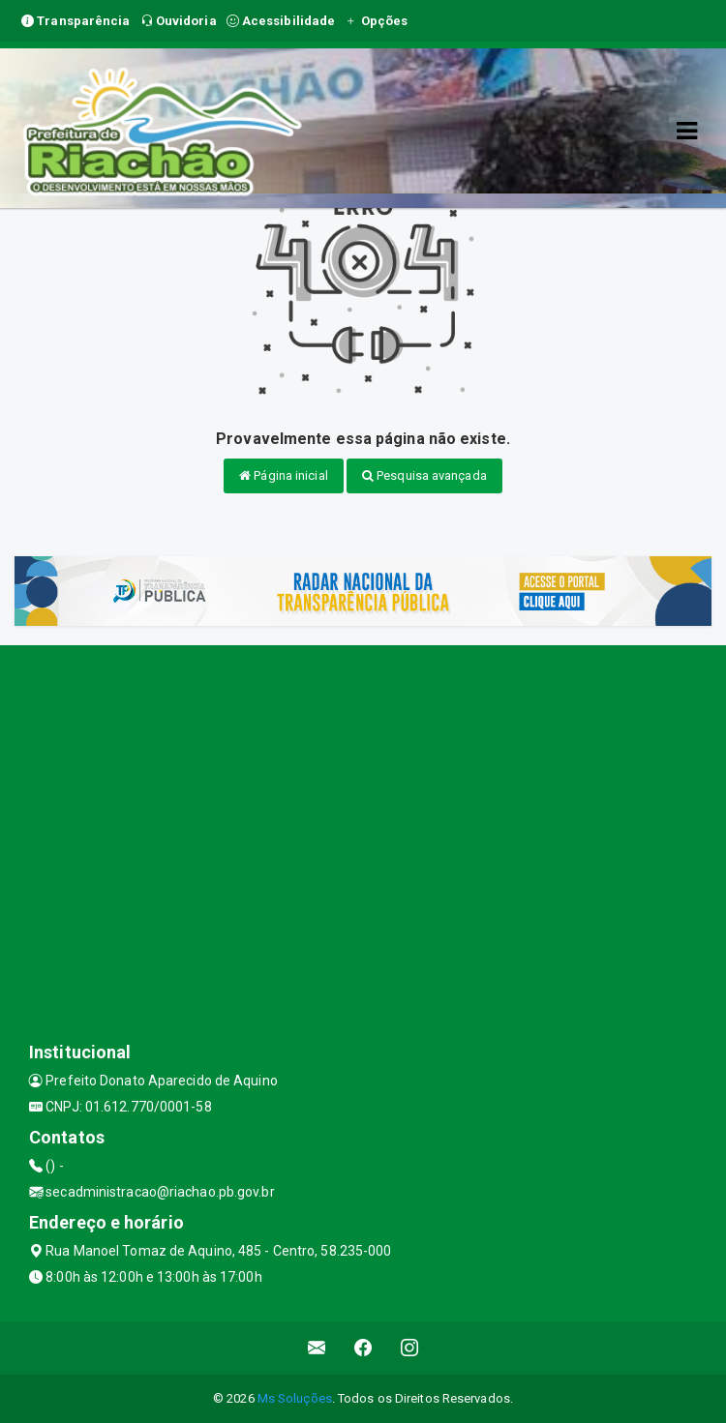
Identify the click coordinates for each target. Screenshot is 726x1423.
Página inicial (283, 475)
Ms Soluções (294, 1398)
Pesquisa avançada (424, 475)
